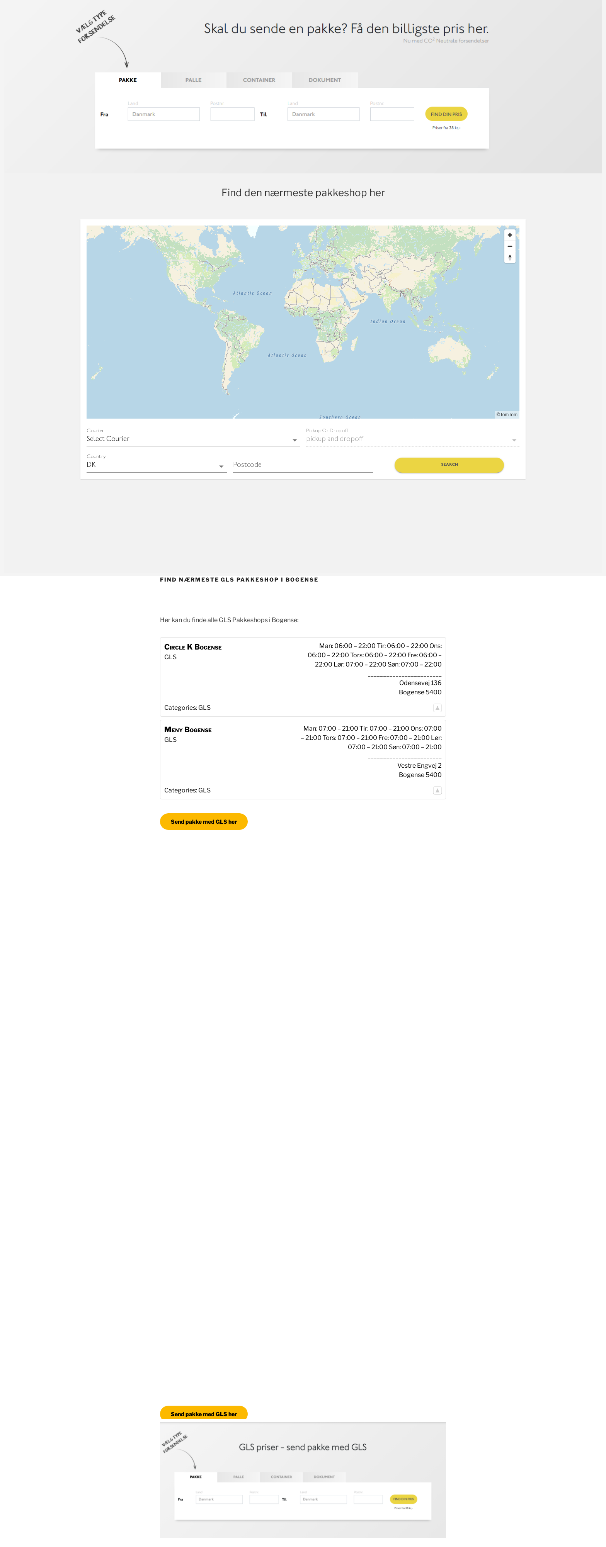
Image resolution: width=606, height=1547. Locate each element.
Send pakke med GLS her (204, 821)
